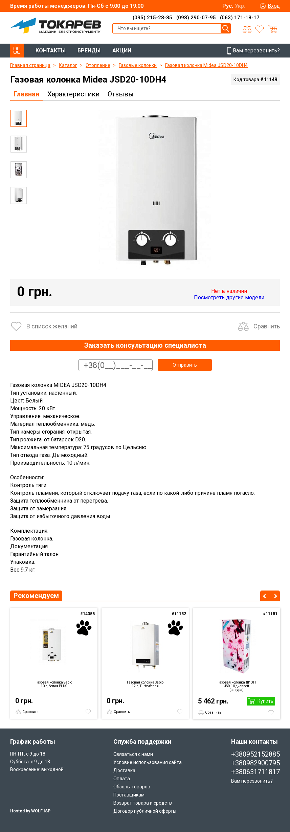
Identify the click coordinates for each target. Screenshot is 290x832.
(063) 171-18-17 (240, 18)
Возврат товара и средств (142, 803)
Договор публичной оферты (144, 811)
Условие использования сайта (147, 762)
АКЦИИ (121, 50)
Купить (265, 701)
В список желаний (51, 326)
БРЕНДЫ (89, 50)
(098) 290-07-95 (196, 18)
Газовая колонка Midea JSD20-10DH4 (206, 65)
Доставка (124, 770)
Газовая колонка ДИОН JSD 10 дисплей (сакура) (237, 686)
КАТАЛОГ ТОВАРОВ (17, 50)
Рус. (227, 6)
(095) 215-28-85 (152, 18)
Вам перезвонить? (252, 781)
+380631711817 (255, 772)
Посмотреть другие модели (229, 297)
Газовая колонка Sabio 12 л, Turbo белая (145, 684)
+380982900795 (255, 763)
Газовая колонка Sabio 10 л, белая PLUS (54, 684)
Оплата (121, 778)
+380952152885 (255, 754)
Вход (274, 6)
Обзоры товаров (131, 786)
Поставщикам (128, 795)
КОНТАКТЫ (51, 50)
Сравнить (266, 326)
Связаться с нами (133, 754)
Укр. (240, 6)
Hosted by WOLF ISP (30, 811)
